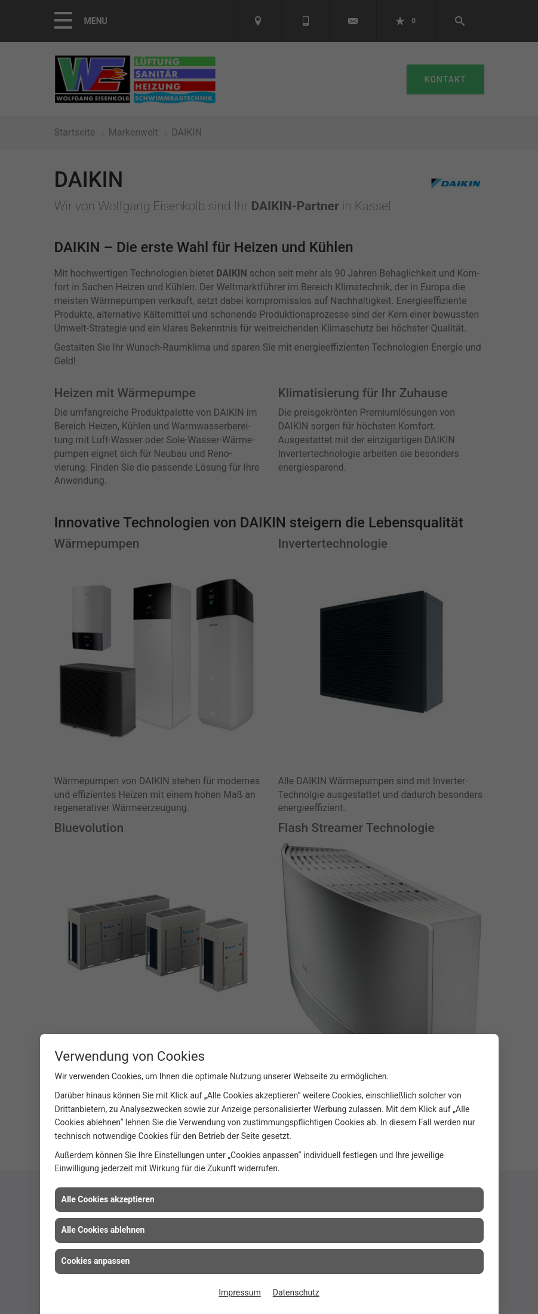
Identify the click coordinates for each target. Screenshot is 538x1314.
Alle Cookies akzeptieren (108, 1199)
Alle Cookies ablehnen (103, 1230)
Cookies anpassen (96, 1261)
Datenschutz (296, 1292)
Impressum (239, 1292)
